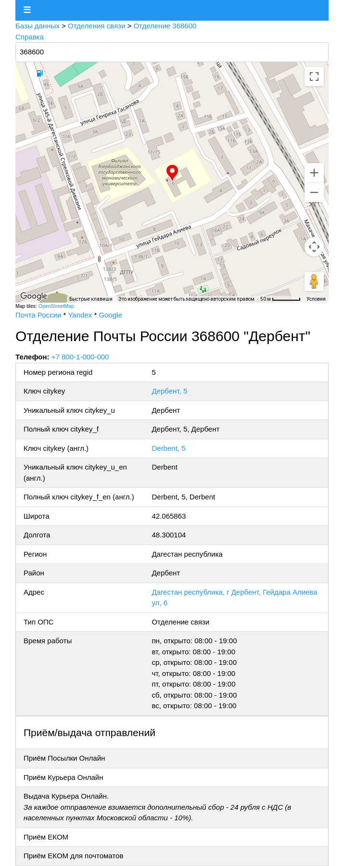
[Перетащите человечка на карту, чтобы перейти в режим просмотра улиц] (314, 281)
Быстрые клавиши (91, 299)
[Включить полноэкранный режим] (314, 76)
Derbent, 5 (168, 448)
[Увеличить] (314, 172)
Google (110, 315)
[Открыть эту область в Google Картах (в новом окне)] (34, 296)
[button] (172, 173)
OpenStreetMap (56, 306)
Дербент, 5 (169, 391)
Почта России (38, 315)
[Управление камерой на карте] (314, 246)
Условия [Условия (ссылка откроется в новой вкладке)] (316, 299)
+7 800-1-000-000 (80, 357)
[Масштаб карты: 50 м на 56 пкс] (280, 299)
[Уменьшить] (314, 192)
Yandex (80, 315)
